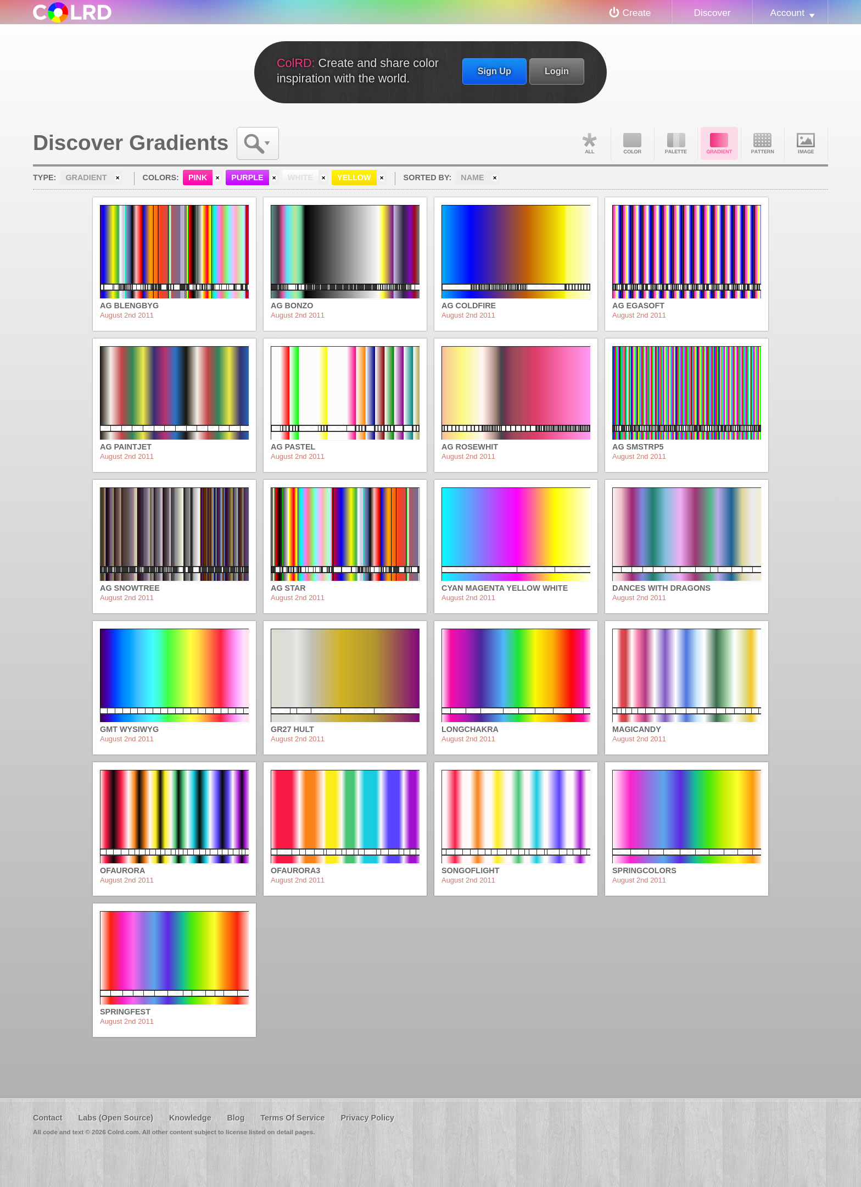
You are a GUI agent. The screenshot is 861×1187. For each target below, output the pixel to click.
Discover (712, 12)
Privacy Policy (367, 1117)
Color (632, 143)
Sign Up (494, 71)
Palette (676, 143)
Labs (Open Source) (115, 1117)
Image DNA (806, 143)
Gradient (719, 143)
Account (787, 12)
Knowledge (190, 1117)
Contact (48, 1117)
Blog (235, 1117)
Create (637, 12)
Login (557, 71)
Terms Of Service (292, 1117)
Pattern (762, 143)
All (589, 143)
